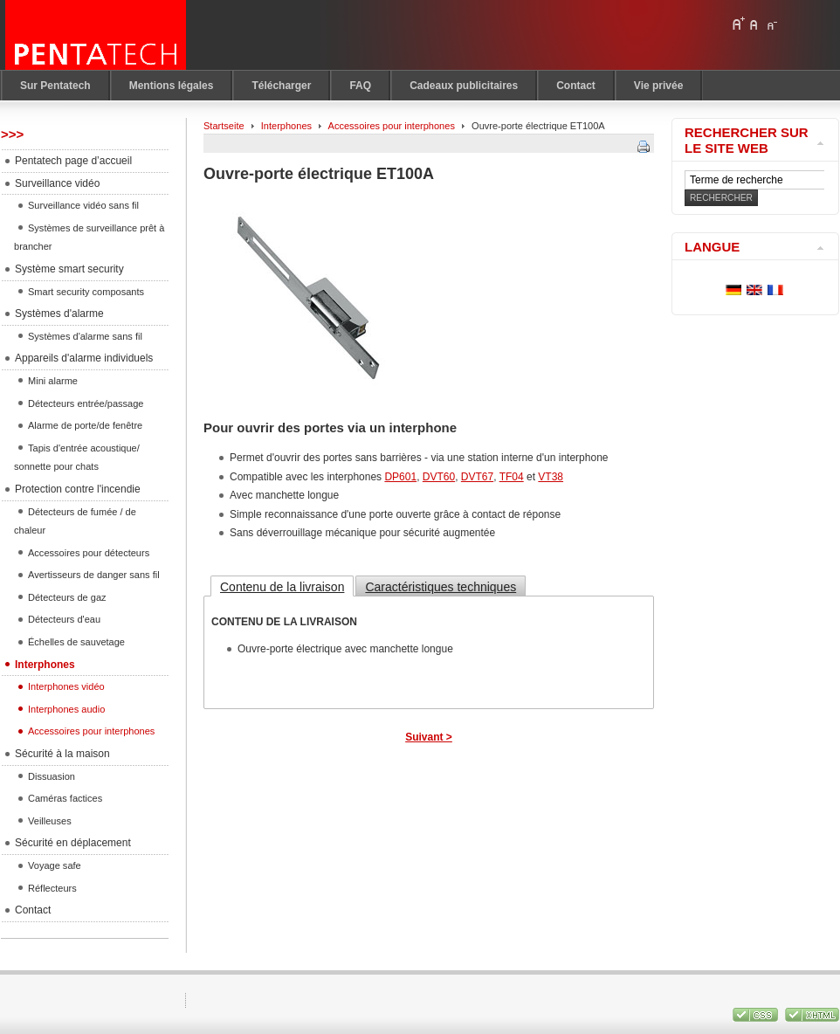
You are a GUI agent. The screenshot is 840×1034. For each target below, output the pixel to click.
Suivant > (428, 737)
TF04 (511, 477)
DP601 (400, 477)
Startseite (223, 126)
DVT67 (477, 477)
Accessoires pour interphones (391, 126)
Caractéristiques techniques (440, 587)
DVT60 (439, 477)
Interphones (286, 126)
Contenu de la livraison (282, 587)
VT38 (550, 477)
